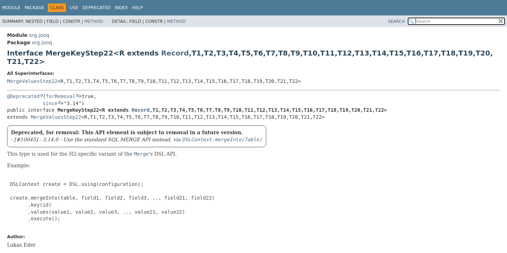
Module (11, 7)
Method (93, 21)
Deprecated (96, 7)
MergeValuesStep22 (32, 81)
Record (175, 53)
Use (74, 7)
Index (121, 7)
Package (34, 7)
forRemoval (60, 96)
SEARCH (396, 21)
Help (137, 7)
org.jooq (39, 35)
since (50, 103)
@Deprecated (23, 96)
